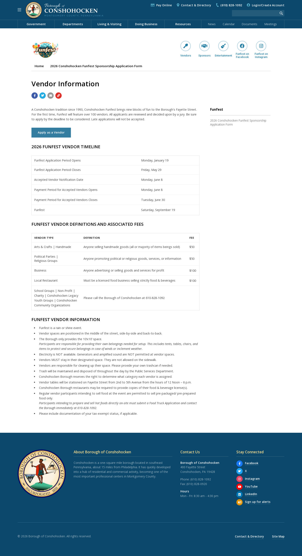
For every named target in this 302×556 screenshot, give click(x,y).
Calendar (229, 24)
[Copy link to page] (58, 95)
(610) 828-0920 (196, 484)
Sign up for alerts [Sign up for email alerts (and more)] (257, 502)
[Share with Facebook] (34, 95)
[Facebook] (239, 463)
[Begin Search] (281, 13)
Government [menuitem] (36, 24)
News (212, 24)
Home (39, 66)
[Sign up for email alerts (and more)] (239, 502)
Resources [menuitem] (183, 24)
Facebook (251, 463)
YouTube (251, 486)
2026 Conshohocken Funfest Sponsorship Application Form (96, 66)
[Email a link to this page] (50, 95)
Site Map (278, 536)
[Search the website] (255, 13)
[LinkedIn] (239, 494)
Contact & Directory (196, 5)
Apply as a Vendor (51, 132)
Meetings (270, 24)
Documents (249, 24)
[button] (19, 10)
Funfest (216, 109)
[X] (239, 471)
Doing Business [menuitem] (146, 24)
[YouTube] (239, 487)
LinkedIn (251, 494)
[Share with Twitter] (42, 95)
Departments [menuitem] (73, 24)
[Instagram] (239, 479)
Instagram (252, 479)
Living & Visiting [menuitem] (109, 24)
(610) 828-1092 (231, 5)
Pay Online (164, 5)
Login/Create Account (268, 5)
